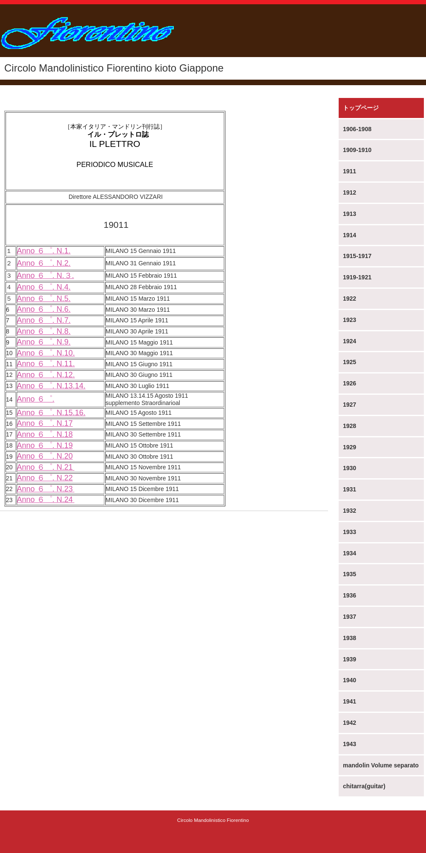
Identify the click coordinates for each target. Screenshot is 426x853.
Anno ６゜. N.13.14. (51, 386)
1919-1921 (357, 277)
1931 (349, 489)
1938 (349, 638)
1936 (349, 595)
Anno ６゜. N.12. (46, 374)
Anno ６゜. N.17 (45, 423)
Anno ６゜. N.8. (44, 331)
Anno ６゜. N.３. (45, 275)
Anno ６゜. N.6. (44, 309)
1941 (349, 701)
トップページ (361, 107)
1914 (349, 235)
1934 (349, 553)
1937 (349, 616)
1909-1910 (357, 149)
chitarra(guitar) (364, 786)
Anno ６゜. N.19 (45, 445)
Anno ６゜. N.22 (45, 478)
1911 (349, 171)
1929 (349, 447)
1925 (349, 362)
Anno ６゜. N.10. (46, 353)
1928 (349, 425)
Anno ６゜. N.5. (44, 298)
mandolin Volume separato (381, 765)
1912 (349, 192)
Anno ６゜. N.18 (45, 434)
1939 (349, 659)
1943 (349, 744)
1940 (349, 680)
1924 (349, 341)
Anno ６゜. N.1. (44, 251)
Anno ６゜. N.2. (44, 263)
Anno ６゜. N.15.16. (51, 412)
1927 (349, 404)
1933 (349, 531)
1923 (349, 319)
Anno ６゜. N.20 (45, 456)
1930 (349, 468)
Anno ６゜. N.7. (44, 320)
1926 (349, 383)
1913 (349, 213)
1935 (349, 574)
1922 (349, 298)
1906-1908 (357, 129)
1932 (349, 510)
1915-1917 (357, 256)
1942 (349, 722)
